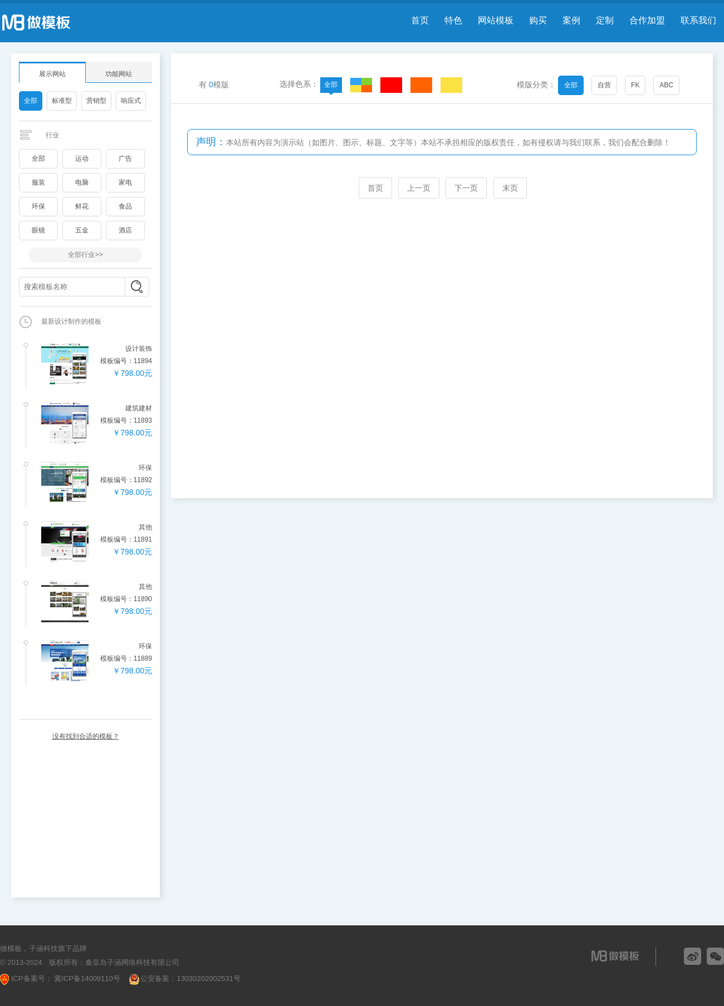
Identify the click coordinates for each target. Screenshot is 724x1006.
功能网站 (118, 74)
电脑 (82, 182)
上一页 (419, 188)
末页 (510, 188)
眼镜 (38, 230)
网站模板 (495, 20)
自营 (604, 85)
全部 (30, 101)
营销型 (96, 101)
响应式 (131, 101)
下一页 (466, 188)
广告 (125, 158)
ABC (666, 85)
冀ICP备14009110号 (86, 978)
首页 (420, 20)
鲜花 (82, 206)
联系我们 (698, 20)
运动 (82, 158)
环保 (38, 206)
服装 (38, 182)
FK (635, 85)
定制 (605, 20)
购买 (538, 20)
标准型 (62, 101)
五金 (82, 230)
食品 (125, 206)
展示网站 (52, 74)
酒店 (125, 230)
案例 (571, 20)
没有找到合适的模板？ (85, 736)
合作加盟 (647, 20)
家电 (125, 182)
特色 (453, 20)
